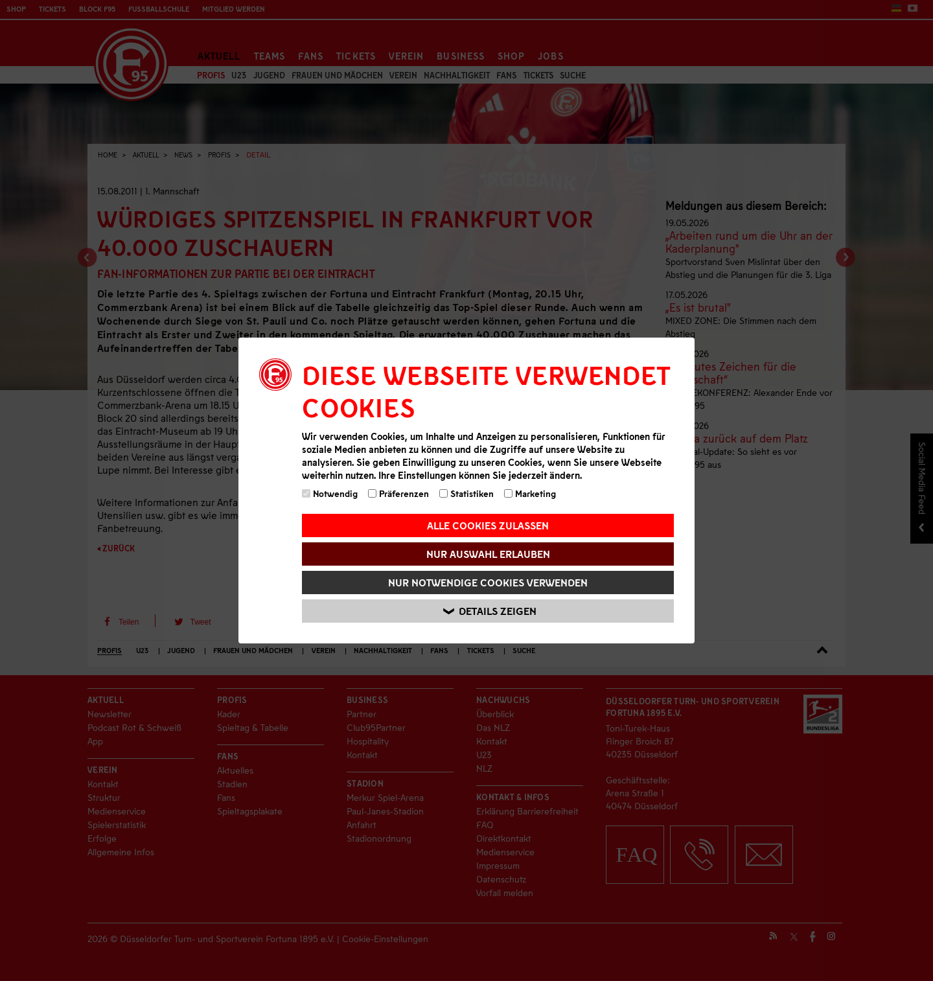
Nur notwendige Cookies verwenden (488, 582)
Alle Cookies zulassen (488, 525)
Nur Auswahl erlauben (488, 554)
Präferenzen (398, 493)
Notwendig (330, 493)
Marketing (530, 493)
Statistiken (466, 493)
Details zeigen (489, 611)
